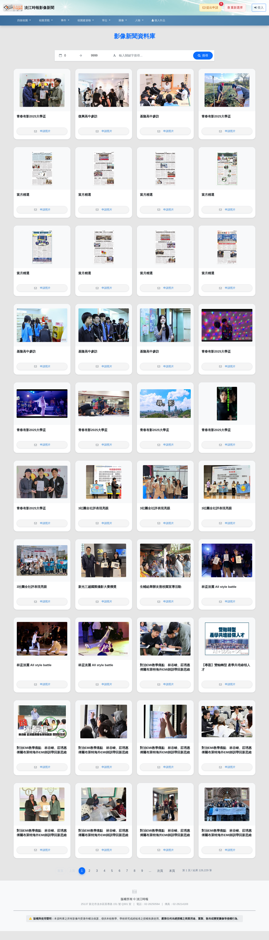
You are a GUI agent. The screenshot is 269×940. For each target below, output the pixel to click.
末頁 (172, 870)
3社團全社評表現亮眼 (93, 508)
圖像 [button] (122, 20)
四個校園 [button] (23, 20)
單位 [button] (105, 20)
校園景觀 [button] (44, 20)
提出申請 (211, 6)
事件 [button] (64, 20)
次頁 (160, 870)
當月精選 (23, 195)
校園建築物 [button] (85, 20)
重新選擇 (235, 7)
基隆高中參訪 (149, 116)
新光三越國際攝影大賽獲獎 (97, 587)
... (150, 870)
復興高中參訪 (87, 116)
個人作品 (158, 20)
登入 (259, 7)
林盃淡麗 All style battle (219, 587)
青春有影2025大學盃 (31, 116)
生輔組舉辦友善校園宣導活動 (160, 587)
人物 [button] (138, 20)
